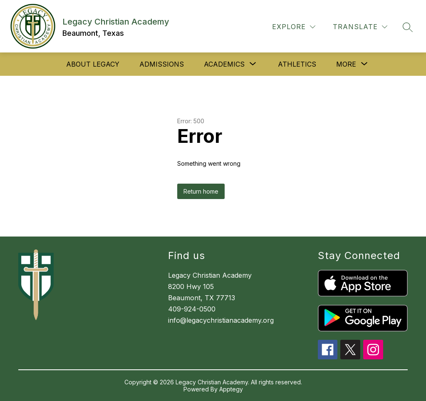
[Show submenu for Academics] (224, 64)
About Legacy (92, 64)
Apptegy (231, 389)
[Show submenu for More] (346, 64)
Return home (200, 191)
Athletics (297, 64)
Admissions (161, 64)
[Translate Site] (360, 27)
